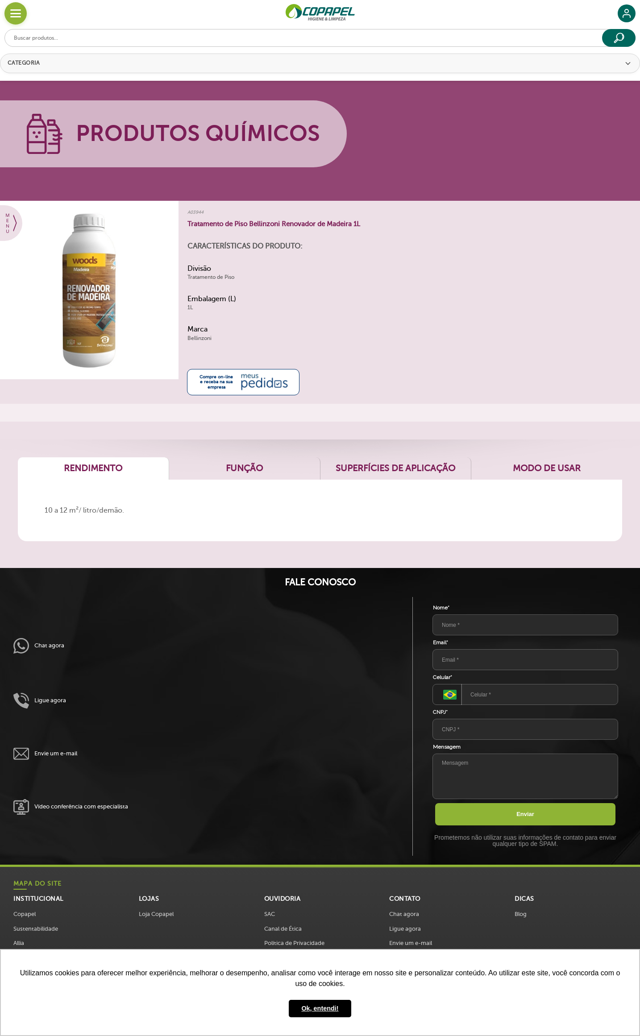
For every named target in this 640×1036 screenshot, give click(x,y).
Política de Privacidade (294, 943)
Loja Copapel (156, 914)
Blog (521, 914)
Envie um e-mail (45, 754)
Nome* (441, 608)
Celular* (442, 677)
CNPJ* (440, 712)
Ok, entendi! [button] (319, 1008)
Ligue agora (39, 701)
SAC (269, 914)
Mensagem (447, 747)
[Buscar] (619, 38)
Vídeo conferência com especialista (70, 807)
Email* (440, 642)
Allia (18, 943)
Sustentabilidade (35, 928)
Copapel (24, 914)
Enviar (525, 814)
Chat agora (38, 646)
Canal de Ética (283, 928)
